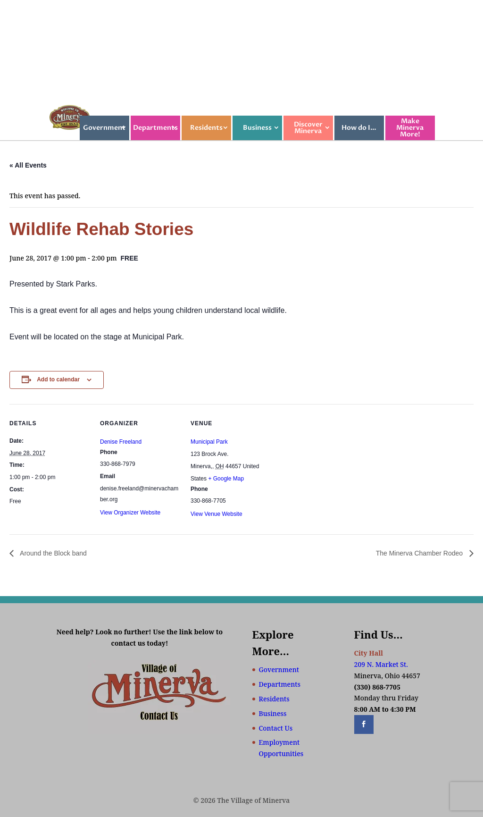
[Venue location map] (331, 469)
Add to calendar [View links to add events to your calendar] (58, 379)
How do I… (358, 127)
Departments (155, 127)
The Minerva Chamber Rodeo (420, 553)
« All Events (28, 165)
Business (257, 127)
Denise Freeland (121, 441)
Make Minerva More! (410, 128)
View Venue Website (216, 514)
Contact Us (276, 728)
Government (104, 127)
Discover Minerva (308, 127)
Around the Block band (52, 553)
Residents (206, 127)
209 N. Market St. (381, 664)
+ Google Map (226, 478)
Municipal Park (209, 441)
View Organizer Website (130, 512)
